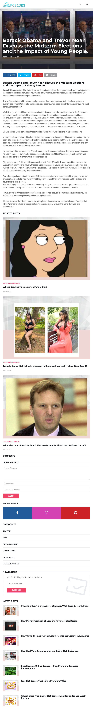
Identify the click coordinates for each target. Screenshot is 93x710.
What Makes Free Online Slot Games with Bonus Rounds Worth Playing (53, 697)
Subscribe (16, 590)
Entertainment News (11, 283)
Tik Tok (7, 531)
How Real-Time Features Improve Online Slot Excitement (50, 651)
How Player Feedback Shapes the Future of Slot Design (49, 621)
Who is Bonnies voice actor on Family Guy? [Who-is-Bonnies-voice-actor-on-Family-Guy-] (25, 287)
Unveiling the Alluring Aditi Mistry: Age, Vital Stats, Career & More (54, 606)
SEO (5, 537)
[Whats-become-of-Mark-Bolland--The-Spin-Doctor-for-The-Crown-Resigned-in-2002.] (46, 406)
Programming (10, 544)
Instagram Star (11, 564)
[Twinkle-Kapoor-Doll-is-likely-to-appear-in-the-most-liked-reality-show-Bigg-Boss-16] (46, 327)
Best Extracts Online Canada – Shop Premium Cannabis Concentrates (49, 667)
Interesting (9, 550)
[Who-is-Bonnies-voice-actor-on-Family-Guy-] (46, 248)
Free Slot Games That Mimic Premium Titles (43, 681)
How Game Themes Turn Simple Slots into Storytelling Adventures (55, 636)
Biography (9, 557)
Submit (11, 496)
